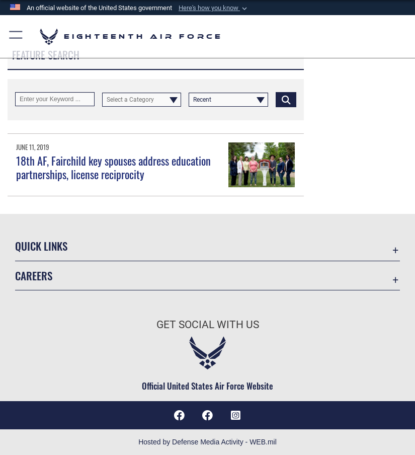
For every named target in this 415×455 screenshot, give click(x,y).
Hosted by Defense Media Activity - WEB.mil (207, 442)
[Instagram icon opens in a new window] (235, 415)
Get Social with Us (207, 325)
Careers (33, 275)
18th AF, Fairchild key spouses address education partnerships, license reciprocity (113, 167)
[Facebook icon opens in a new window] (207, 415)
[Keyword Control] (55, 99)
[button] (214, 8)
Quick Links (41, 246)
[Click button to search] (286, 99)
